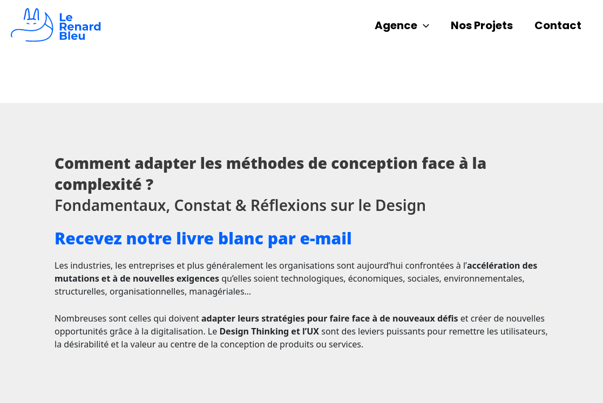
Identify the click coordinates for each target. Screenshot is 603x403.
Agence (402, 25)
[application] (423, 25)
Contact (557, 25)
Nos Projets (482, 25)
